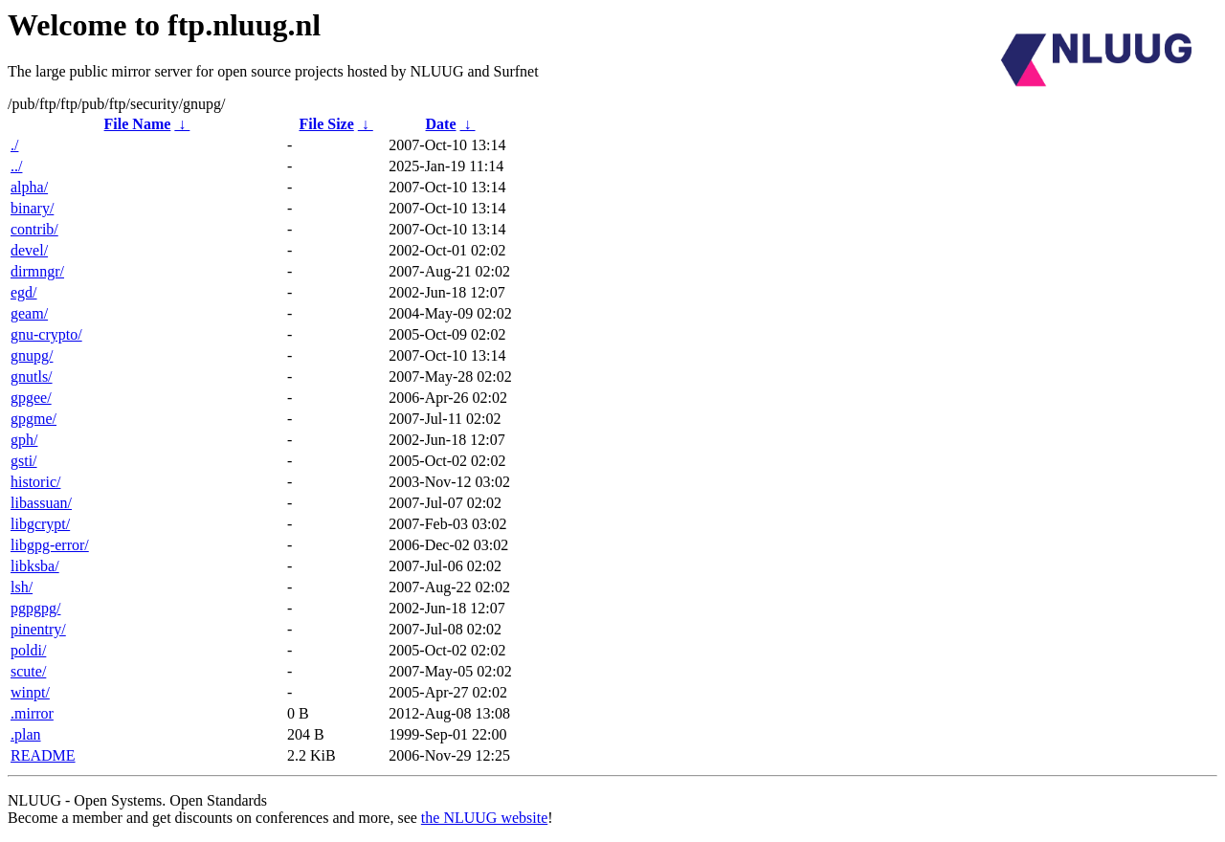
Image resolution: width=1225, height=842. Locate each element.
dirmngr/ (37, 271)
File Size (326, 124)
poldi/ (28, 650)
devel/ (29, 250)
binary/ (32, 208)
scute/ (28, 671)
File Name (137, 124)
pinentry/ (38, 629)
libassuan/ (41, 503)
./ (14, 145)
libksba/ (35, 566)
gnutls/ (32, 376)
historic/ (35, 482)
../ (16, 166)
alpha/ (29, 187)
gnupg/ (32, 355)
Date (441, 124)
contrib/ (34, 229)
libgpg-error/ (50, 545)
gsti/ (24, 461)
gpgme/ (33, 418)
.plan (26, 734)
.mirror (32, 713)
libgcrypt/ (40, 524)
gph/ (24, 440)
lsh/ (22, 587)
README (43, 755)
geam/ (29, 313)
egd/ (24, 292)
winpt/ (30, 692)
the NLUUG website (484, 817)
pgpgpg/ (35, 608)
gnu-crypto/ (46, 334)
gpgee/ (31, 397)
